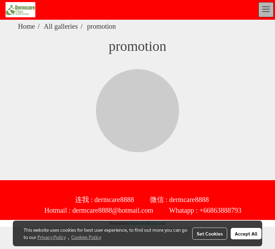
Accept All (246, 233)
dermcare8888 (114, 200)
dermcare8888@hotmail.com (112, 210)
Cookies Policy (86, 237)
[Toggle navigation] (266, 9)
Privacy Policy (51, 237)
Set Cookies (210, 233)
